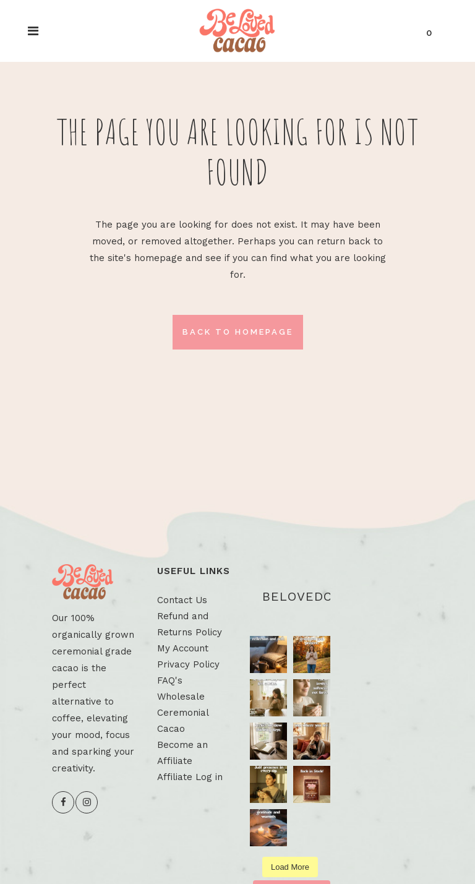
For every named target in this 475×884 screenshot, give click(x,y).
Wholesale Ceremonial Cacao (182, 712)
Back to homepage (237, 332)
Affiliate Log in (190, 777)
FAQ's (169, 680)
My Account (182, 648)
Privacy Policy (188, 664)
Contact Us (182, 600)
